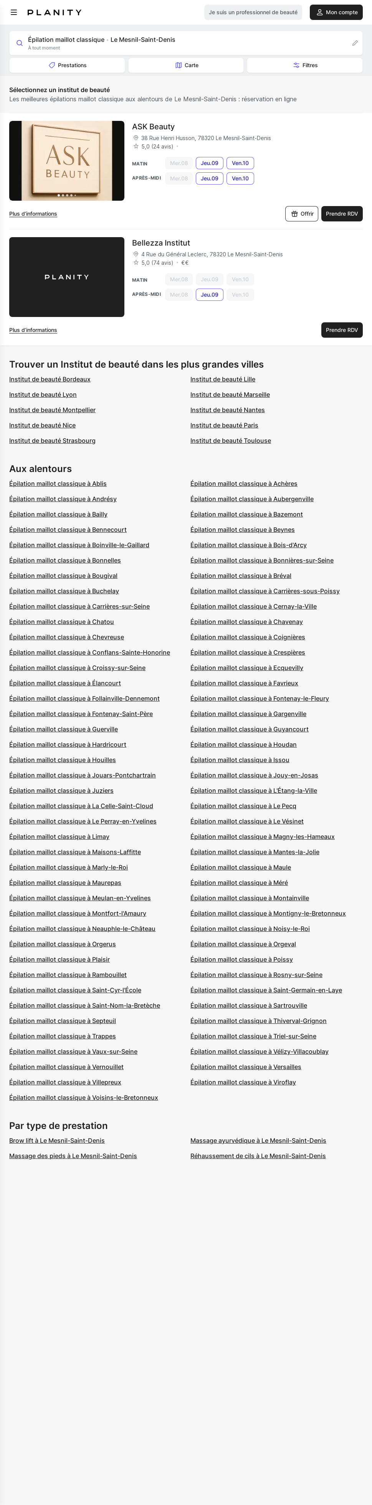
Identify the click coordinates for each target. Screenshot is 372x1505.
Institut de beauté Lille (222, 379)
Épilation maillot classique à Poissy (241, 959)
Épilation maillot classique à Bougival (63, 575)
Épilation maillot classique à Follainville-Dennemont (84, 698)
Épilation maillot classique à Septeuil (62, 1021)
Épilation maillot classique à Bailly (58, 514)
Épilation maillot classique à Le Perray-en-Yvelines (83, 821)
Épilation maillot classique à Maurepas (65, 882)
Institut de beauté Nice (42, 425)
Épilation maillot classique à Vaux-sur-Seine (73, 1051)
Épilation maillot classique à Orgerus (62, 944)
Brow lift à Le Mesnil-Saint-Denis (57, 1140)
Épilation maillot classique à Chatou (61, 621)
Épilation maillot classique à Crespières (247, 652)
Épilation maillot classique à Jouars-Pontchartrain (82, 775)
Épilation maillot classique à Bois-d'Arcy (248, 545)
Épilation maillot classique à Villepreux (65, 1082)
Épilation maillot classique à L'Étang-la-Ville (253, 790)
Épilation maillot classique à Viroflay (243, 1082)
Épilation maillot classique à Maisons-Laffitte (75, 852)
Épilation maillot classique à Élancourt (65, 683)
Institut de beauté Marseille (230, 394)
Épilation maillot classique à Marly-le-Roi (68, 867)
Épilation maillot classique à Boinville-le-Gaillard (79, 545)
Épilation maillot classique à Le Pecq (243, 806)
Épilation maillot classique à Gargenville (248, 714)
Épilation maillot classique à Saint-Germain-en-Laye (266, 990)
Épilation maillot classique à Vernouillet (66, 1067)
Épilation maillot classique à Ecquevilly (246, 668)
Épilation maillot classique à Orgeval (243, 944)
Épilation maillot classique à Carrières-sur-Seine (79, 606)
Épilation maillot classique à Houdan (243, 744)
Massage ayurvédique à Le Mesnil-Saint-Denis (258, 1140)
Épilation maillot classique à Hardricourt (67, 744)
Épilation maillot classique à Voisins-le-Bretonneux (83, 1097)
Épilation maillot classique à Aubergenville (252, 499)
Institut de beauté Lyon (43, 394)
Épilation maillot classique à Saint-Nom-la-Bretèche (84, 1005)
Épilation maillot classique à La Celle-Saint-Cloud (81, 806)
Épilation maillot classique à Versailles (245, 1067)
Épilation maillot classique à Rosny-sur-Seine (256, 975)
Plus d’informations (33, 213)
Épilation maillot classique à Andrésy (63, 499)
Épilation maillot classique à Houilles (62, 760)
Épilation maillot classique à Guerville (63, 729)
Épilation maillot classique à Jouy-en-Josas (254, 775)
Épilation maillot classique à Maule (240, 867)
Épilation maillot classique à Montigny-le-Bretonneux (268, 913)
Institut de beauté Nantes (227, 410)
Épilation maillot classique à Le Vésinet (247, 821)
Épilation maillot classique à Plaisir (59, 959)
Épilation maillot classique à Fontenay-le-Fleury (259, 698)
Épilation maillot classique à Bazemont (246, 514)
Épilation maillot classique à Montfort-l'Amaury (77, 913)
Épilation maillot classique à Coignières (247, 637)
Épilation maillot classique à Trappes (62, 1036)
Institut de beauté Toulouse (230, 440)
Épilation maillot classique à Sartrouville (248, 1005)
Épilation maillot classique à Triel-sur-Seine (253, 1036)
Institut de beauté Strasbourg (52, 440)
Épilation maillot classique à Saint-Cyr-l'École (75, 990)
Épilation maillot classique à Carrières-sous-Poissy (265, 591)
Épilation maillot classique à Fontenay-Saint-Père (81, 714)
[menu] (13, 12)
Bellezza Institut (161, 243)
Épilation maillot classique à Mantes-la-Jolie (254, 852)
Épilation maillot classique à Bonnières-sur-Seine (262, 560)
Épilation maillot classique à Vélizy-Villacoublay (259, 1051)
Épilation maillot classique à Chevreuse (66, 637)
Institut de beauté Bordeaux (50, 379)
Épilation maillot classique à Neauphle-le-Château (82, 928)
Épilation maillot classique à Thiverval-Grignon (258, 1021)
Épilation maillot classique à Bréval (240, 575)
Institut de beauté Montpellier (52, 410)
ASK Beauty (153, 126)
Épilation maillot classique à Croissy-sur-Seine (77, 668)
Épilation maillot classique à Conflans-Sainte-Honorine (89, 652)
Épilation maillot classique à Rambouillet (68, 975)
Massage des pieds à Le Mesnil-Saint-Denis (73, 1156)
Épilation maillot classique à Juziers (61, 790)
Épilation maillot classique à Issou (239, 760)
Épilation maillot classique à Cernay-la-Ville (253, 606)
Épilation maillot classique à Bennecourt (68, 529)
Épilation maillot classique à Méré (239, 882)
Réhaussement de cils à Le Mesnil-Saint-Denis (258, 1156)
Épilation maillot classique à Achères (244, 483)
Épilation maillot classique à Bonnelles (65, 560)
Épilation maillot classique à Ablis (58, 483)
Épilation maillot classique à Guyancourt (249, 729)
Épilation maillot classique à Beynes (242, 529)
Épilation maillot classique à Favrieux (244, 683)
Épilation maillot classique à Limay (59, 836)
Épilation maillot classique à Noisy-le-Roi (250, 928)
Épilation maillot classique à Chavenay (246, 621)
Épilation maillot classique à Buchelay (64, 591)
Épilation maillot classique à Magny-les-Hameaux (262, 836)
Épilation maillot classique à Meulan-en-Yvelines (80, 898)
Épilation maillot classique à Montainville (249, 898)
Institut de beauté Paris (224, 425)
